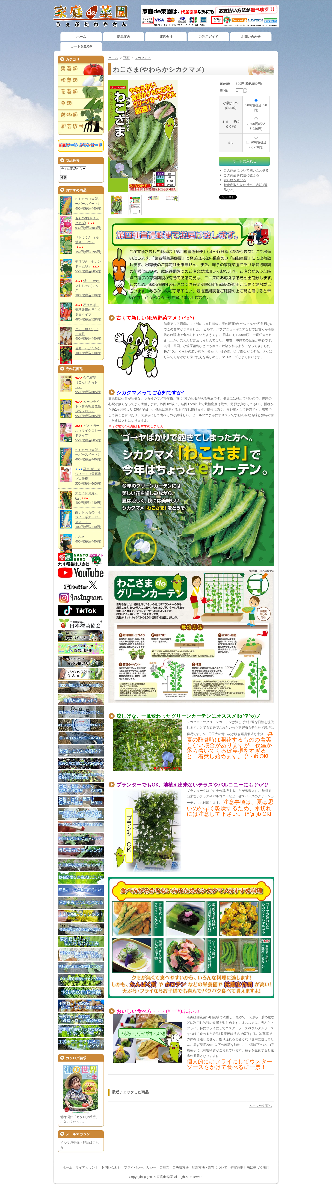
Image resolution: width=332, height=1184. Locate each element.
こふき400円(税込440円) (88, 538)
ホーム (81, 36)
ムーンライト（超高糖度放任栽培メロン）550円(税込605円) (88, 408)
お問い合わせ (251, 36)
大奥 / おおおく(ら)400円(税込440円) (88, 498)
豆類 (126, 58)
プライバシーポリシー (140, 1167)
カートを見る (81, 46)
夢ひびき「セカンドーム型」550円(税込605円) (88, 266)
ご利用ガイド (208, 36)
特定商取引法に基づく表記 (250, 1167)
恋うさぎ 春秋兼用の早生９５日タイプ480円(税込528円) (88, 312)
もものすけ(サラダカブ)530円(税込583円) (88, 223)
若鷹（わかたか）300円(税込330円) (88, 350)
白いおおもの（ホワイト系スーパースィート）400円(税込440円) (88, 519)
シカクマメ (143, 58)
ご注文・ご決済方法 (174, 1167)
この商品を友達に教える (241, 175)
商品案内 (123, 36)
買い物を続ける (235, 180)
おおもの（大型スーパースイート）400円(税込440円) (88, 203)
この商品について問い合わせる (246, 170)
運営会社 (166, 36)
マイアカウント (87, 1167)
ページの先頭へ (260, 1106)
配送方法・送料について (209, 1167)
